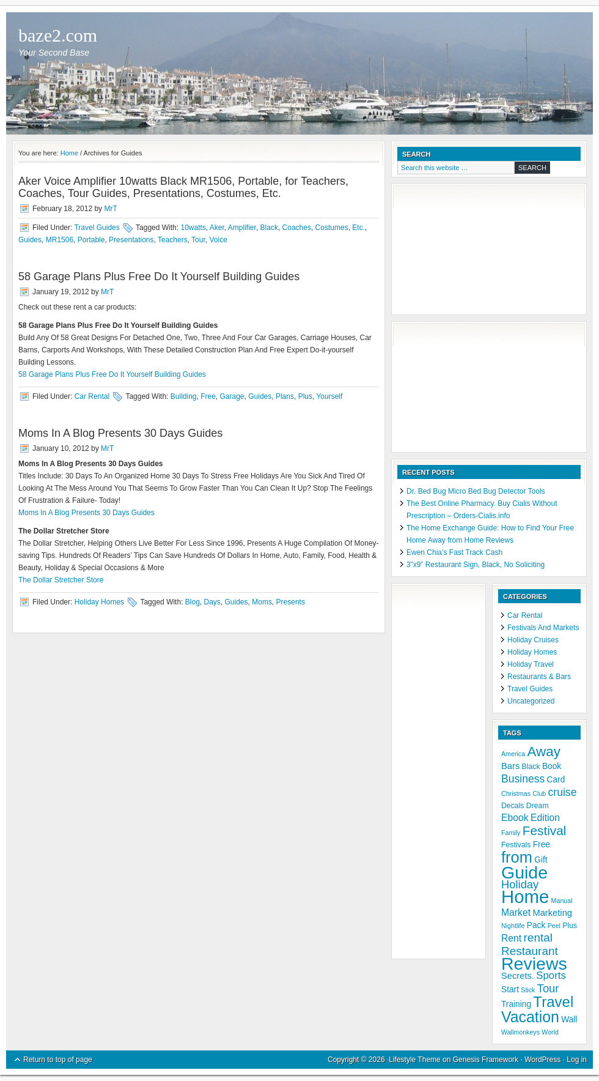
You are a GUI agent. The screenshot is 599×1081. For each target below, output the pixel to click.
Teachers (173, 240)
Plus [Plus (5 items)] (569, 925)
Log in (577, 1059)
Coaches (296, 227)
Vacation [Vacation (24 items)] (530, 1016)
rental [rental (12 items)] (538, 937)
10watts (192, 227)
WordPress (542, 1059)
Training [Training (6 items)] (516, 1004)
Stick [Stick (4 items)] (528, 990)
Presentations (131, 240)
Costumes (331, 227)
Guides (30, 240)
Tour (198, 240)
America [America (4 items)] (513, 753)
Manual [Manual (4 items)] (562, 900)
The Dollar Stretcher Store (60, 580)
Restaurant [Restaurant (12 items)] (529, 951)
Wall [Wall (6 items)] (569, 1019)
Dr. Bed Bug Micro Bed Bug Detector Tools (475, 491)
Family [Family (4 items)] (510, 832)
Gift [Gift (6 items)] (540, 859)
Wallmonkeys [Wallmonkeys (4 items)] (520, 1032)
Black (269, 227)
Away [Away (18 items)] (543, 751)
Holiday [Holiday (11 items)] (519, 884)
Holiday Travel (530, 664)
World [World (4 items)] (550, 1032)
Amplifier (242, 227)
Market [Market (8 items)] (516, 912)
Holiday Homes (99, 602)
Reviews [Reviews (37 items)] (534, 963)
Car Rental (92, 396)
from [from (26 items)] (516, 857)
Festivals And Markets (543, 627)
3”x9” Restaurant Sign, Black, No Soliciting (475, 564)
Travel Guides (96, 227)
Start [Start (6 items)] (510, 989)
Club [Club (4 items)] (539, 793)
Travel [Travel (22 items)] (553, 1002)
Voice (218, 240)
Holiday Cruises (533, 640)
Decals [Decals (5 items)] (512, 805)
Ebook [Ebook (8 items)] (515, 817)
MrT (110, 208)
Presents (290, 602)
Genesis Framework (485, 1059)
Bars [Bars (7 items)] (510, 766)
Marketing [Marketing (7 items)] (552, 913)
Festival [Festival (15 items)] (545, 830)
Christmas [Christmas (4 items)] (516, 793)
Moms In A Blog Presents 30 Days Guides (120, 433)
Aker (217, 227)
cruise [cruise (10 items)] (562, 792)
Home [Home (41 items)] (525, 896)
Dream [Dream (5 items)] (537, 805)
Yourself (329, 396)
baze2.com (57, 35)
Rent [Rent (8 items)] (511, 938)
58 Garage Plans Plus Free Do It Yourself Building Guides (159, 276)
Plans (285, 396)
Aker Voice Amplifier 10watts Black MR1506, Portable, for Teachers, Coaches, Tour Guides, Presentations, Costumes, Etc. (183, 187)
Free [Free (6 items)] (541, 844)
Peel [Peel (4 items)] (554, 925)
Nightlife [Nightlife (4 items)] (513, 925)
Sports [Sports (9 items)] (550, 975)
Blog (192, 602)
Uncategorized (530, 701)
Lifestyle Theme (415, 1059)
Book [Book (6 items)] (551, 766)
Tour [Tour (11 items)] (548, 988)
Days (212, 602)
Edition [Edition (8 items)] (545, 817)
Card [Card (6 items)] (556, 779)
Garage (232, 396)
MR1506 (59, 240)
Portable (91, 240)
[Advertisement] (458, 251)
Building (184, 396)
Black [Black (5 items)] (531, 766)
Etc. (358, 227)
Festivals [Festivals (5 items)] (516, 845)
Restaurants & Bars (539, 676)
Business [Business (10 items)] (523, 779)
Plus (305, 396)
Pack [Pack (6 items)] (536, 925)
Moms (262, 602)
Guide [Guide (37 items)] (524, 872)
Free (208, 396)
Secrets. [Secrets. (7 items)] (517, 976)
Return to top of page (57, 1059)
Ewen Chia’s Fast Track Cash (454, 552)
